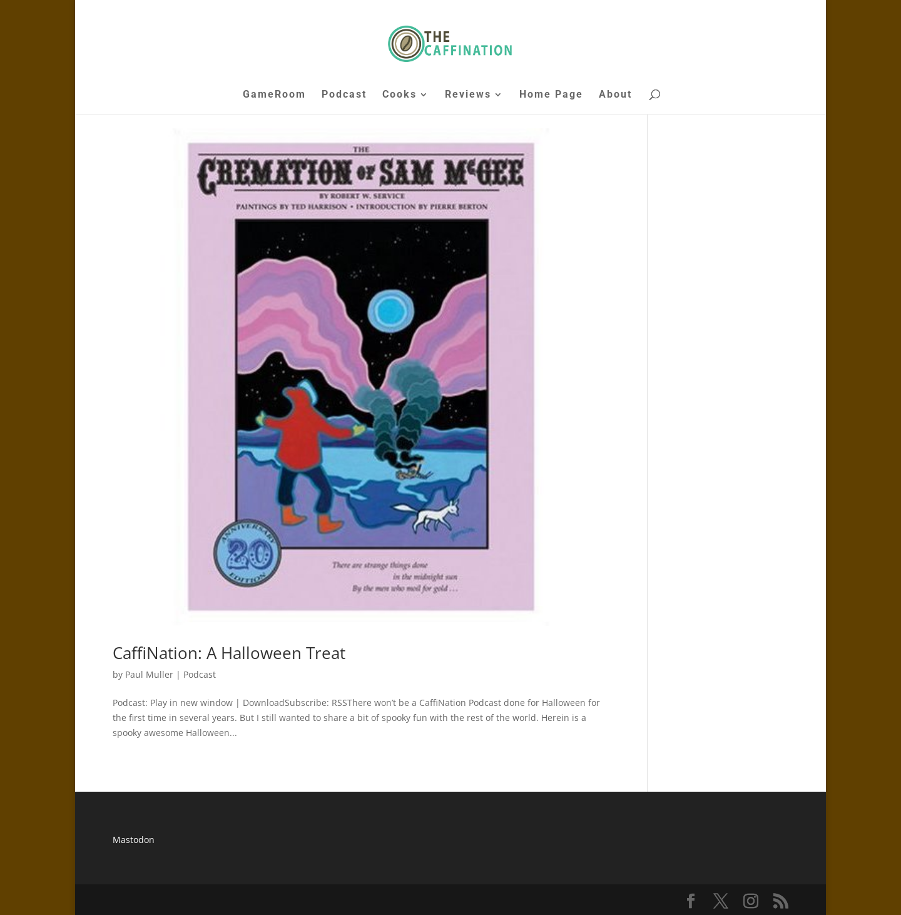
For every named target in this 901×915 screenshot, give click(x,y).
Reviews (468, 95)
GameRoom (274, 95)
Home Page (551, 95)
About (615, 95)
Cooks (399, 95)
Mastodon (134, 840)
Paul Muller (149, 674)
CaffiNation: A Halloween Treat (229, 653)
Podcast (344, 95)
